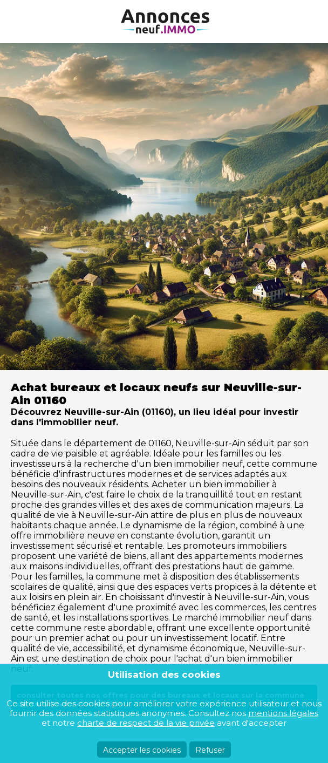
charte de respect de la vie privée (146, 723)
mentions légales (283, 713)
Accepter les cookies (142, 750)
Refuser (210, 750)
